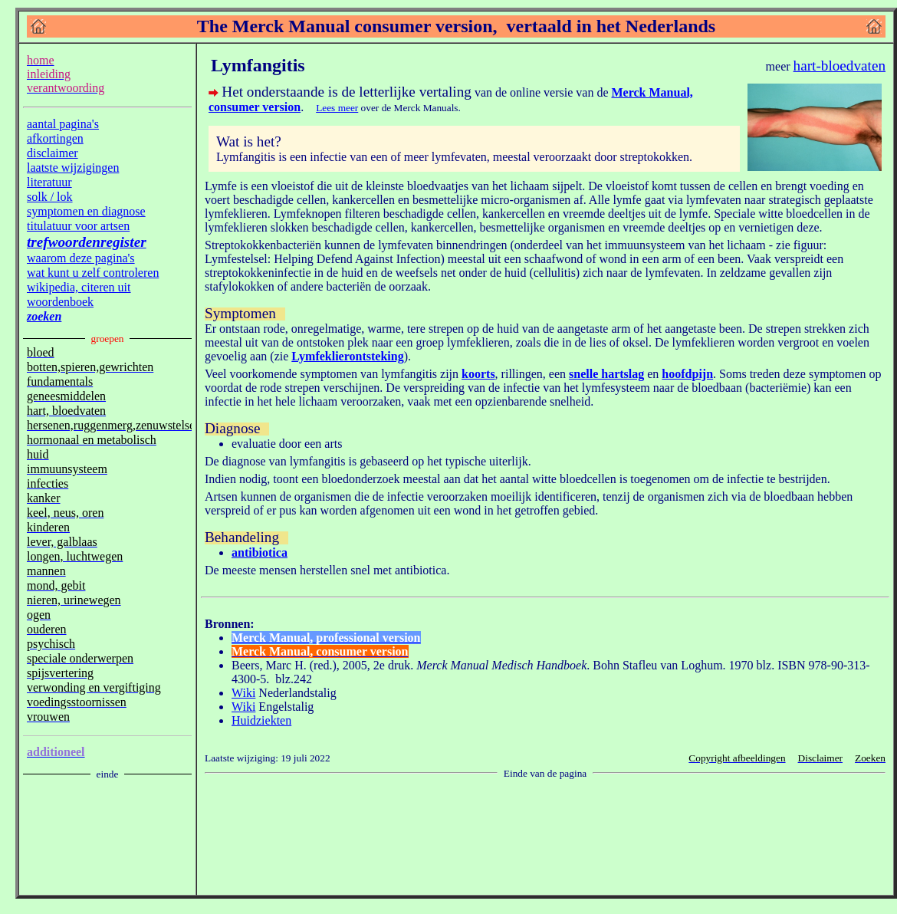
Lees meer (337, 107)
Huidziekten (261, 720)
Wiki (243, 692)
